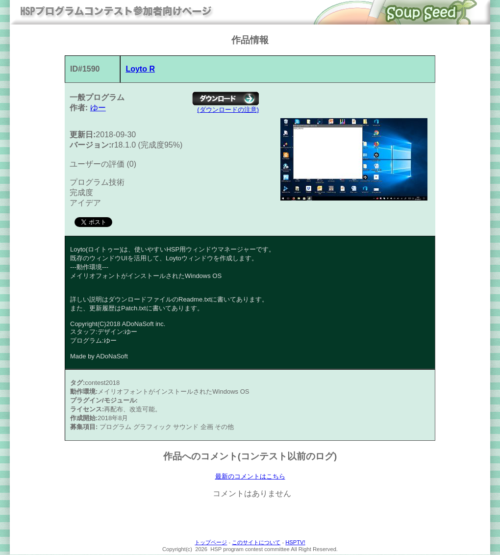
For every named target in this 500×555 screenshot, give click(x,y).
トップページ (211, 543)
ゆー (98, 107)
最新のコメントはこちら (250, 476)
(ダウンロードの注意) (228, 109)
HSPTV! (295, 543)
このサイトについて (256, 543)
